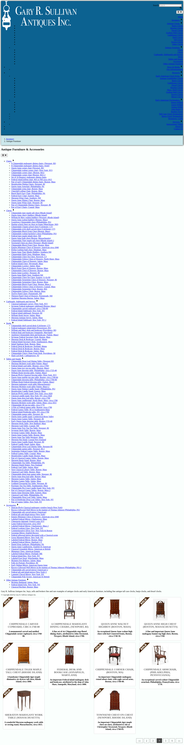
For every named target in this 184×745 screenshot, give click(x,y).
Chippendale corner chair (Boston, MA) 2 (28, 175)
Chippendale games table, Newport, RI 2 (28, 449)
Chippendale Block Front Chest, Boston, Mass (30, 245)
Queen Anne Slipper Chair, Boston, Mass (28, 200)
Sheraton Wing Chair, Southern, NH (26, 198)
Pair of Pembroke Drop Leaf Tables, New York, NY (32, 500)
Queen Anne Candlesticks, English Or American (31, 547)
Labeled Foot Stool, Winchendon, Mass (27, 558)
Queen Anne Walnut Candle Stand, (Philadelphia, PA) (33, 389)
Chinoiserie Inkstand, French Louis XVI (27, 521)
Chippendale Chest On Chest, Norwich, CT (29, 257)
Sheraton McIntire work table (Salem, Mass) (29, 363)
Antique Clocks (175, 23)
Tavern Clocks (177, 42)
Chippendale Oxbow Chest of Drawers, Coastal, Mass (33, 287)
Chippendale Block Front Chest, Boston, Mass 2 (31, 284)
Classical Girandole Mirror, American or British (30, 549)
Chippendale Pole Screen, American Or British (30, 577)
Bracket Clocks (176, 28)
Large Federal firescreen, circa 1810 (26, 524)
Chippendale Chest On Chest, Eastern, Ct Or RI (30, 277)
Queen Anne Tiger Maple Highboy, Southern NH (31, 252)
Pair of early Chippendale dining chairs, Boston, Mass (33, 182)
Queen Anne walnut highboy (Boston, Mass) (29, 220)
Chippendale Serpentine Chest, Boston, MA (29, 289)
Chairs (180, 50)
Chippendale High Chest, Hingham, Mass (28, 254)
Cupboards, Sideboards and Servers (168, 54)
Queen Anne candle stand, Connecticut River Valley (32, 416)
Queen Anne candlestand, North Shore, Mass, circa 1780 (34, 400)
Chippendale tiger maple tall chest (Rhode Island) (31, 213)
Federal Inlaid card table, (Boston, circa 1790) (30, 366)
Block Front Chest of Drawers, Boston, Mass (29, 268)
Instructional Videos (174, 124)
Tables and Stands (175, 59)
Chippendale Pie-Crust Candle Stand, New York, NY (33, 488)
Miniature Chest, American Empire (25, 551)
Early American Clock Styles (169, 76)
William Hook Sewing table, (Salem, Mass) (29, 373)
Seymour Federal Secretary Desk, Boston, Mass (30, 337)
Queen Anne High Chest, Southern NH (27, 275)
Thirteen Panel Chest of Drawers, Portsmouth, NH (32, 296)
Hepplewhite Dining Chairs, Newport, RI (28, 184)
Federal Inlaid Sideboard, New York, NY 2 (28, 320)
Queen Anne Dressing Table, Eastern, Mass (29, 493)
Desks (180, 57)
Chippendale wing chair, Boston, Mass (27, 189)
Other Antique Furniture (173, 64)
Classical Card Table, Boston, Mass (25, 472)
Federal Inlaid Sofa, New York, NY (25, 585)
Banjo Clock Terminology (172, 116)
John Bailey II (177, 109)
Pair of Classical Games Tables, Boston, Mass (30, 458)
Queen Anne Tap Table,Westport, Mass (27, 437)
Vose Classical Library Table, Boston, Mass (29, 470)
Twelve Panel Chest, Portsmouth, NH (26, 293)
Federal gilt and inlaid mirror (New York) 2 (29, 572)
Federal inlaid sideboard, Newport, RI (26, 313)
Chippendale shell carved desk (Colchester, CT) (30, 326)
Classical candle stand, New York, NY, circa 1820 (31, 396)
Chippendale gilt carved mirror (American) (28, 512)
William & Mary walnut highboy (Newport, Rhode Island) (35, 217)
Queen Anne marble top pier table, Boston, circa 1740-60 (34, 377)
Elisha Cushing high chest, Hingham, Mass (29, 250)
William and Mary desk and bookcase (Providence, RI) (33, 330)
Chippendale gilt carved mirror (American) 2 (29, 570)
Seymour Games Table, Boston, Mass (26, 433)
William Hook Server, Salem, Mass (25, 315)
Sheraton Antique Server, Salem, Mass (27, 318)
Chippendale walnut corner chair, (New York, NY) (32, 170)
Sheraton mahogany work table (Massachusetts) (30, 384)
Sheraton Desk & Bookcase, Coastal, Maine (29, 339)
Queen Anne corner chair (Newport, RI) (27, 168)
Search (156, 5)
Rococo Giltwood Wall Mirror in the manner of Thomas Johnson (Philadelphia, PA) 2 (46, 567)
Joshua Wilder (177, 107)
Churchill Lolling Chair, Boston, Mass (27, 191)
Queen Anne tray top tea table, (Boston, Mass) (30, 368)
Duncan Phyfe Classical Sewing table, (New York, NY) (34, 375)
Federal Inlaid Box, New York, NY (25, 556)
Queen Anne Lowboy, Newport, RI (25, 273)
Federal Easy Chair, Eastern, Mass (25, 196)
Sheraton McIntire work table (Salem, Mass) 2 (30, 387)
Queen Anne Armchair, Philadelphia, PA (27, 186)
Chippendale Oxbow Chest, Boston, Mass (28, 291)
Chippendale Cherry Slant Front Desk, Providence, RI (33, 353)
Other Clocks (177, 44)
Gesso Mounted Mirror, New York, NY (27, 537)
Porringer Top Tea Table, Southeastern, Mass (29, 486)
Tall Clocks (178, 40)
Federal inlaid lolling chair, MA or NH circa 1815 (31, 179)
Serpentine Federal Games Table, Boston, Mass (30, 451)
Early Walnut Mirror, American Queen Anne (29, 565)
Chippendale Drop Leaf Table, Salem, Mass (29, 497)
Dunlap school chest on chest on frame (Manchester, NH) (34, 224)
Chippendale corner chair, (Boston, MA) (27, 173)
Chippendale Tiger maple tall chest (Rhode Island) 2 (32, 240)
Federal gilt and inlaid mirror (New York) (28, 514)
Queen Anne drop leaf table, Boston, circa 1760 (30, 398)
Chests (180, 52)
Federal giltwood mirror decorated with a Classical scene (34, 535)
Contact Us (178, 129)
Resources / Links (175, 118)
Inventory (177, 20)
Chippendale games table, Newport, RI (27, 414)
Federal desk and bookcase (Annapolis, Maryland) (32, 332)
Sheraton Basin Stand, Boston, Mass (26, 460)
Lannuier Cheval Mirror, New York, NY (27, 574)
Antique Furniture (174, 48)
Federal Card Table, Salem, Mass (24, 467)
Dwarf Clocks (177, 30)
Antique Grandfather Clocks (171, 78)
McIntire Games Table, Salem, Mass (26, 481)
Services (178, 122)
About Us (179, 126)
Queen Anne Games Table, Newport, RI (27, 419)
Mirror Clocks (177, 97)
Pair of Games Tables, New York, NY (26, 502)
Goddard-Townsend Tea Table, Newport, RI (29, 483)
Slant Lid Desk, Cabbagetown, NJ (25, 355)
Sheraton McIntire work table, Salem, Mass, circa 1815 (33, 403)
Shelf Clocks (177, 37)
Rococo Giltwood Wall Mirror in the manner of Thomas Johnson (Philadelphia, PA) (45, 510)
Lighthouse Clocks (175, 35)
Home (180, 17)
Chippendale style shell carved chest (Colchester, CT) (33, 229)
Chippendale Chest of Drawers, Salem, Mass (29, 261)
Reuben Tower (177, 112)
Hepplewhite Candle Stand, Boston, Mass (28, 456)
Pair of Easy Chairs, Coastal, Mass (25, 207)
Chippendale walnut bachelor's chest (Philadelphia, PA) (34, 234)
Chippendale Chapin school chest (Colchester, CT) (32, 227)
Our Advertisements (175, 69)
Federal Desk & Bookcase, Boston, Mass (28, 349)
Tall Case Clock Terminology (171, 114)
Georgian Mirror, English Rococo (25, 533)
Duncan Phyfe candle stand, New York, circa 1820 (32, 393)
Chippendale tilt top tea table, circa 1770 (27, 405)
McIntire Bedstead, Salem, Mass (24, 582)
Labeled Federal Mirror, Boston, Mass (27, 540)
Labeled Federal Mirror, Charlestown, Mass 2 (30, 526)
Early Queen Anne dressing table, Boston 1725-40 (31, 421)
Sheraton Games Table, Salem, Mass (26, 479)
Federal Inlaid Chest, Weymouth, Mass (27, 264)
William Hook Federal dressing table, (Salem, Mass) (32, 382)
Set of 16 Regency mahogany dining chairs (29, 177)
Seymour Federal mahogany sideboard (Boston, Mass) (33, 306)
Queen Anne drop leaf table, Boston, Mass (28, 476)
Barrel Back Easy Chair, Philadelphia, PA (28, 193)
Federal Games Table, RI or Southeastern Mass (30, 410)
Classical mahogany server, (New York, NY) (29, 304)
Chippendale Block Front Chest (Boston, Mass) (30, 231)
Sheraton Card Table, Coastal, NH (25, 426)
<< (139, 740)
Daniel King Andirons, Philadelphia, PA (27, 544)
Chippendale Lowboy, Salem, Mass (25, 266)
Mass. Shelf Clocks (175, 90)
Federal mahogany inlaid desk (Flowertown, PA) (31, 328)
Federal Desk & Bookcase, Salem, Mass (27, 351)
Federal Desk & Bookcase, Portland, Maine (29, 346)
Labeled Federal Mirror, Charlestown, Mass (29, 519)
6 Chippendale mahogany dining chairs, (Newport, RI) (33, 163)
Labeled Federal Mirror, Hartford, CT (26, 542)
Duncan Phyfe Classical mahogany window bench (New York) (36, 507)
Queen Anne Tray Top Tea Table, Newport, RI (30, 428)
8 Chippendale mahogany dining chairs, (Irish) (30, 166)
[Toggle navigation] (179, 12)
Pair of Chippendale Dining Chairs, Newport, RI (31, 205)
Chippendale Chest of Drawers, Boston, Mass (30, 270)
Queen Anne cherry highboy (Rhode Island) (29, 215)
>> (179, 740)
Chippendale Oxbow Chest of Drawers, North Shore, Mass (35, 259)
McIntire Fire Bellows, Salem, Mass (26, 560)
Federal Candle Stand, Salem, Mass (25, 444)
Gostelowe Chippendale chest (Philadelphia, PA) (31, 222)
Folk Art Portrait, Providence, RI (24, 563)
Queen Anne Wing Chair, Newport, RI (27, 203)
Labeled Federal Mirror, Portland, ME (26, 554)
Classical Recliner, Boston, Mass (24, 587)
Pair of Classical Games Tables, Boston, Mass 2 (30, 490)
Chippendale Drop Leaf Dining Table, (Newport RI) (32, 361)
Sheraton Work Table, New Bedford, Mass (28, 423)
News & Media (175, 67)
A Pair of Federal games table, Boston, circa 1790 (31, 407)
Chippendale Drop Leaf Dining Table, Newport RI (32, 446)
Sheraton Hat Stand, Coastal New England (28, 440)
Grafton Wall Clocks (174, 33)
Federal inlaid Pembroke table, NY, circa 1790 (30, 412)
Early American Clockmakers (169, 100)
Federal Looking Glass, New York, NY (27, 528)
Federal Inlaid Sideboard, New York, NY (28, 311)
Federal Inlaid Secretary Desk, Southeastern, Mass (32, 342)
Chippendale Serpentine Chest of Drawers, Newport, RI (34, 280)
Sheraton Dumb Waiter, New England (26, 465)
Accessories (178, 61)
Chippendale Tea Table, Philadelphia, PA (28, 463)
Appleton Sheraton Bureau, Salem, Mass (27, 298)
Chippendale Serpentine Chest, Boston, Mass (29, 282)
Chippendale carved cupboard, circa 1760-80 (29, 308)
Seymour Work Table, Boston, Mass (26, 430)
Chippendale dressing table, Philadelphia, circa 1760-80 (34, 380)
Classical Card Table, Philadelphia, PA (27, 495)
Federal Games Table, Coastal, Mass (26, 453)
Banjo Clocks (177, 26)
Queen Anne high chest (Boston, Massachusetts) (31, 238)
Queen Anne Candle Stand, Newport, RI (27, 442)
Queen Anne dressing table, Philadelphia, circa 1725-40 (34, 370)
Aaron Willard (177, 105)
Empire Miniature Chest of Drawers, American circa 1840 (35, 247)
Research (177, 73)
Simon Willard (177, 102)
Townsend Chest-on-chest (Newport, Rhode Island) (32, 243)
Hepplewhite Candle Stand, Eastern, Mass (28, 391)
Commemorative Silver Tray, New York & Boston (31, 531)
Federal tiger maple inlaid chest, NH (26, 236)
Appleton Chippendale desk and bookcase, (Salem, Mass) (34, 335)
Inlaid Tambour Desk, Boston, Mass (26, 344)
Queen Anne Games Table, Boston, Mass (28, 435)
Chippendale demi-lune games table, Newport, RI (31, 474)
